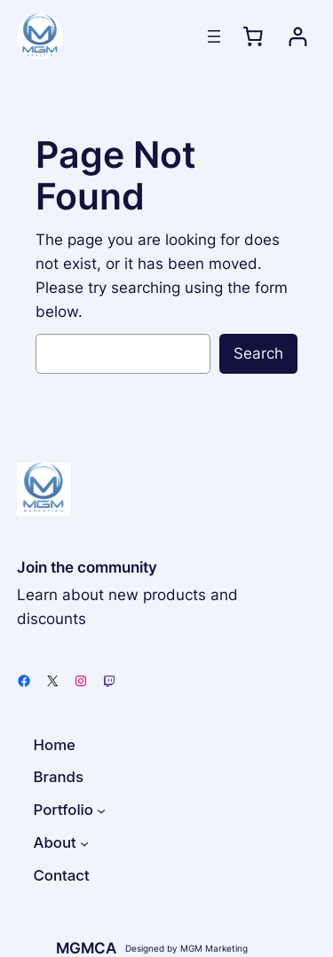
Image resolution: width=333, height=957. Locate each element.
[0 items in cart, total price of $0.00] (252, 36)
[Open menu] (214, 36)
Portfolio (63, 810)
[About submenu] (84, 843)
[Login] (298, 37)
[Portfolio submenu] (101, 810)
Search (258, 353)
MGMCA (86, 948)
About (55, 842)
